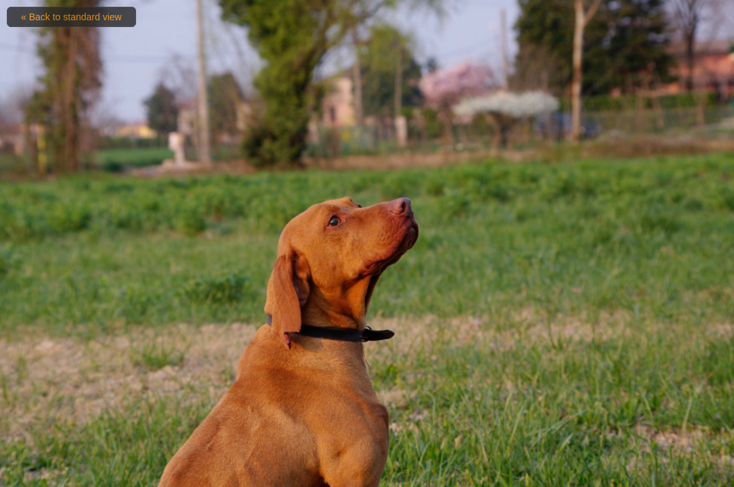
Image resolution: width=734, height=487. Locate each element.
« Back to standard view (71, 16)
